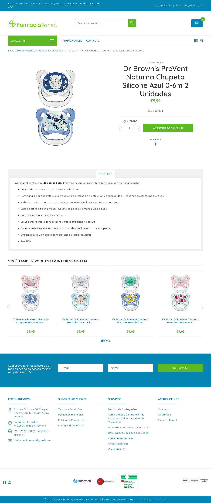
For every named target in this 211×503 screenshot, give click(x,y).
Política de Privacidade (71, 420)
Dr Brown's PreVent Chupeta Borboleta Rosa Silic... (180, 321)
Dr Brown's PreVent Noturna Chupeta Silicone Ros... (31, 321)
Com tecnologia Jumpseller (150, 499)
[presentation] (8, 306)
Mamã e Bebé (25, 50)
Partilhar (155, 139)
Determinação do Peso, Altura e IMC (129, 427)
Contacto (93, 40)
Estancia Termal (167, 420)
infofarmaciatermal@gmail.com (32, 440)
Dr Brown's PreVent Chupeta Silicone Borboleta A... (130, 321)
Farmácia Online (72, 40)
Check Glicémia (117, 449)
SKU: (150, 111)
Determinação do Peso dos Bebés (128, 432)
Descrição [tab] (106, 174)
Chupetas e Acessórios (49, 50)
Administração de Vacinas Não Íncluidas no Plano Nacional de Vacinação (126, 418)
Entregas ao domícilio (71, 425)
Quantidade (130, 121)
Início (11, 50)
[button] (189, 5)
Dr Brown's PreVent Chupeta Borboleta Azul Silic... (80, 321)
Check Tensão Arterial (120, 438)
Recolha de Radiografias (122, 409)
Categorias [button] (32, 41)
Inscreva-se (180, 367)
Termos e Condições (70, 409)
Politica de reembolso (71, 414)
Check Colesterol (118, 443)
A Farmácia (165, 414)
